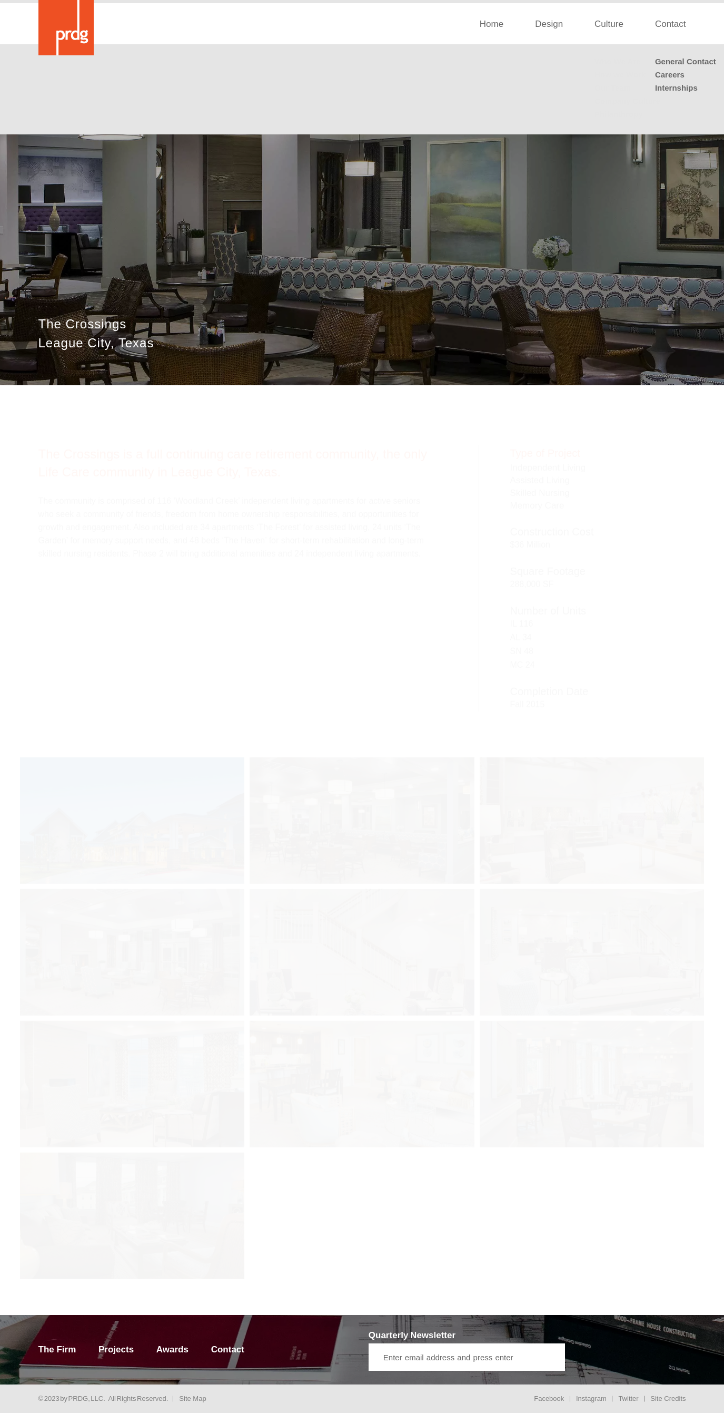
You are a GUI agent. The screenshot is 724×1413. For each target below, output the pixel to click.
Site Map (192, 1398)
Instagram (591, 1398)
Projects (116, 1349)
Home (491, 24)
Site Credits (668, 1398)
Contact (670, 24)
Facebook (549, 1398)
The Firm (57, 1349)
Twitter (628, 1398)
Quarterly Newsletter (412, 1335)
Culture (608, 24)
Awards (172, 1349)
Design (549, 24)
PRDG (78, 1398)
